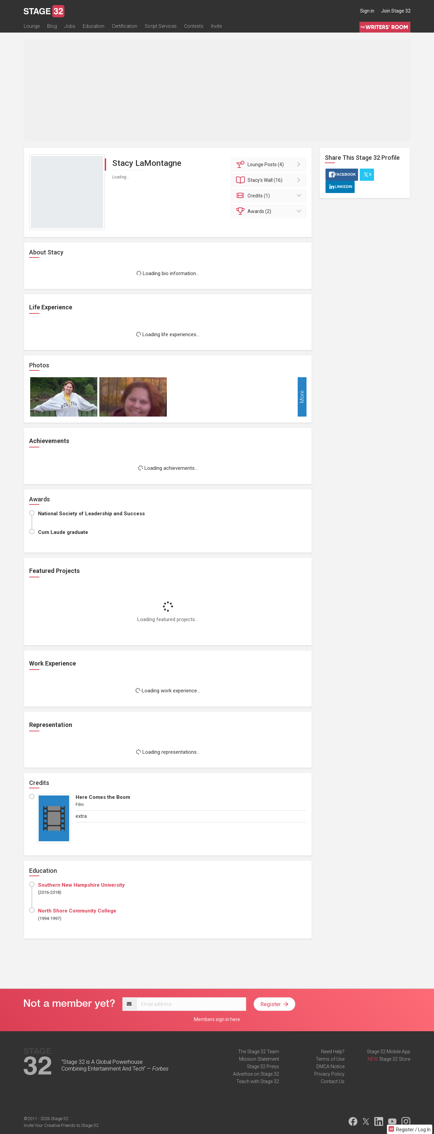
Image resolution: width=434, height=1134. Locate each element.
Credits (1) (269, 196)
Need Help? (332, 1051)
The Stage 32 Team (258, 1051)
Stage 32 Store (394, 1059)
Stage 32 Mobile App (388, 1051)
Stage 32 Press (263, 1066)
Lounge (32, 26)
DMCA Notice (330, 1066)
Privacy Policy (329, 1074)
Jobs (69, 26)
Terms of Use (330, 1059)
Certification (124, 26)
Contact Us (332, 1081)
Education (93, 26)
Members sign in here (217, 1019)
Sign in (367, 11)
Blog (52, 26)
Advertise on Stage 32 (256, 1074)
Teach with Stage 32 (257, 1081)
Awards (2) (269, 211)
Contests (193, 26)
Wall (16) (269, 180)
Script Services (161, 26)
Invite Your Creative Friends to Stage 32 (61, 1125)
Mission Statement (259, 1059)
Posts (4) (269, 164)
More (302, 397)
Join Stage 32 (396, 11)
